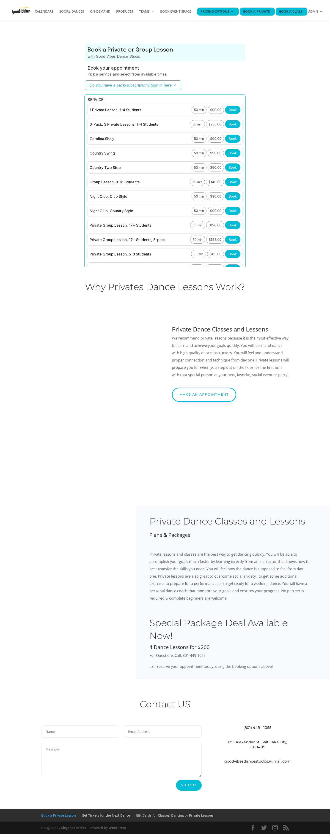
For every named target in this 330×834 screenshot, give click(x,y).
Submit (189, 785)
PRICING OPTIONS (215, 12)
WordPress (117, 828)
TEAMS (144, 12)
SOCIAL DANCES (71, 12)
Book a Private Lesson (58, 815)
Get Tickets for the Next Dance (106, 815)
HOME (24, 12)
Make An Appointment (204, 394)
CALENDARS (44, 12)
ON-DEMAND (100, 12)
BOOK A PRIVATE (256, 12)
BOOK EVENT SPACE (175, 12)
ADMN (313, 12)
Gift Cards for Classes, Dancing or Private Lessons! (175, 815)
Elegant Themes (73, 828)
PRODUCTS (124, 12)
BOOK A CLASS (290, 12)
